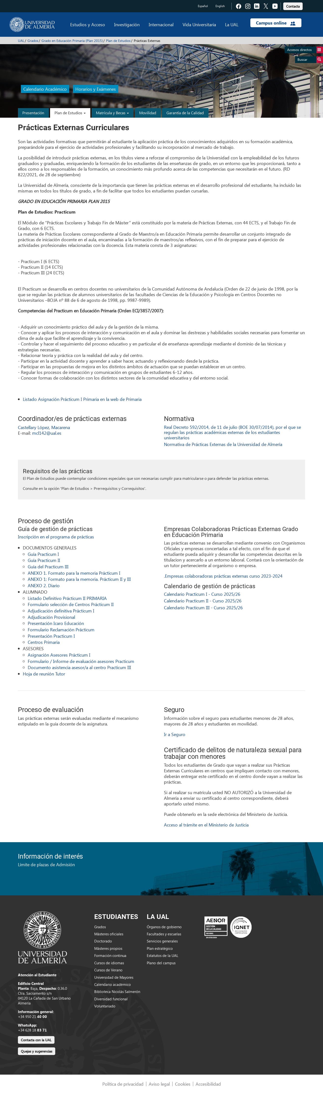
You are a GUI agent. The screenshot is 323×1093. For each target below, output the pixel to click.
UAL (21, 40)
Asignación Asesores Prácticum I (59, 655)
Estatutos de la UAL (162, 955)
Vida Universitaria (199, 24)
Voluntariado (104, 1006)
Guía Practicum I (43, 554)
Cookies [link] (182, 1084)
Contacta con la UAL (36, 1040)
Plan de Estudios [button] (70, 112)
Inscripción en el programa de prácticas (56, 537)
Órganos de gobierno (164, 926)
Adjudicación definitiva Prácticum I (61, 611)
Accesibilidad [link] (208, 1084)
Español (203, 6)
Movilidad (147, 112)
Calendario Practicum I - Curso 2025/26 (202, 594)
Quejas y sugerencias (36, 1051)
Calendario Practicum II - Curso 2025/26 (203, 600)
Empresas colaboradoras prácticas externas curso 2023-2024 (224, 576)
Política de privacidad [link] (123, 1084)
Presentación (33, 112)
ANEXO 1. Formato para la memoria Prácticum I (74, 573)
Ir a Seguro (174, 734)
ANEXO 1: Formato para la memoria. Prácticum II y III (79, 579)
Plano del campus (161, 962)
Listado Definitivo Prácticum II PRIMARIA (67, 598)
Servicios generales (162, 941)
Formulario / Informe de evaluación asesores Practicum (81, 661)
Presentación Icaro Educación (56, 623)
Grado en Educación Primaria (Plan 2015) (72, 40)
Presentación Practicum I (51, 636)
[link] (293, 5)
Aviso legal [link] (159, 1084)
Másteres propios (108, 948)
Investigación (127, 24)
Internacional (161, 24)
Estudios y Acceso (87, 24)
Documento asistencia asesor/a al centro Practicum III (79, 667)
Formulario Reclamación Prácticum (61, 629)
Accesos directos (305, 50)
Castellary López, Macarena (44, 427)
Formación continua (110, 955)
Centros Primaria (44, 642)
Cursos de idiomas (109, 962)
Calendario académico (112, 984)
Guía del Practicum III (48, 566)
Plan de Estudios (118, 40)
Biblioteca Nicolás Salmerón (117, 991)
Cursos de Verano (108, 969)
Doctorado (103, 941)
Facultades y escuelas (164, 933)
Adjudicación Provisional (51, 617)
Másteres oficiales (108, 933)
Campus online (276, 23)
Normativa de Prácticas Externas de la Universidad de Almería (223, 444)
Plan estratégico (160, 948)
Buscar (310, 59)
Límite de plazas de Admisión (46, 864)
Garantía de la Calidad (185, 112)
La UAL (231, 24)
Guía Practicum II (44, 560)
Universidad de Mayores (113, 977)
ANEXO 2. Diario (44, 585)
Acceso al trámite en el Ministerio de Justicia (206, 825)
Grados (32, 40)
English (220, 6)
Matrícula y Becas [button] (112, 112)
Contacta (293, 6)
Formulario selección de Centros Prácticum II (71, 604)
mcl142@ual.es (46, 433)
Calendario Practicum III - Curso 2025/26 (203, 607)
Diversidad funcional (111, 998)
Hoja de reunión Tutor (44, 674)
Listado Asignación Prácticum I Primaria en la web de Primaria (82, 399)
